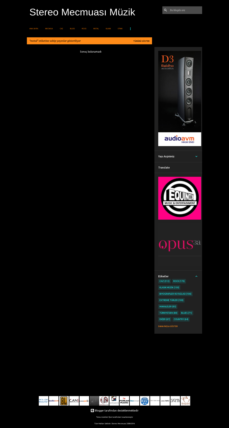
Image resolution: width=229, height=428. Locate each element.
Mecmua (49, 29)
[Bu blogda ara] (185, 10)
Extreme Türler (171, 300)
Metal (96, 29)
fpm (110, 417)
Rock (84, 29)
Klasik (108, 29)
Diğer (165, 319)
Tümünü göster (141, 41)
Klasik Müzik (169, 287)
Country (181, 319)
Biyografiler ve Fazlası (175, 294)
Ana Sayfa (33, 29)
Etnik (120, 29)
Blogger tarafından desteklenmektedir (114, 410)
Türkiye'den (168, 313)
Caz (61, 29)
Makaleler (168, 306)
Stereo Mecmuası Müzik (82, 12)
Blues (72, 29)
